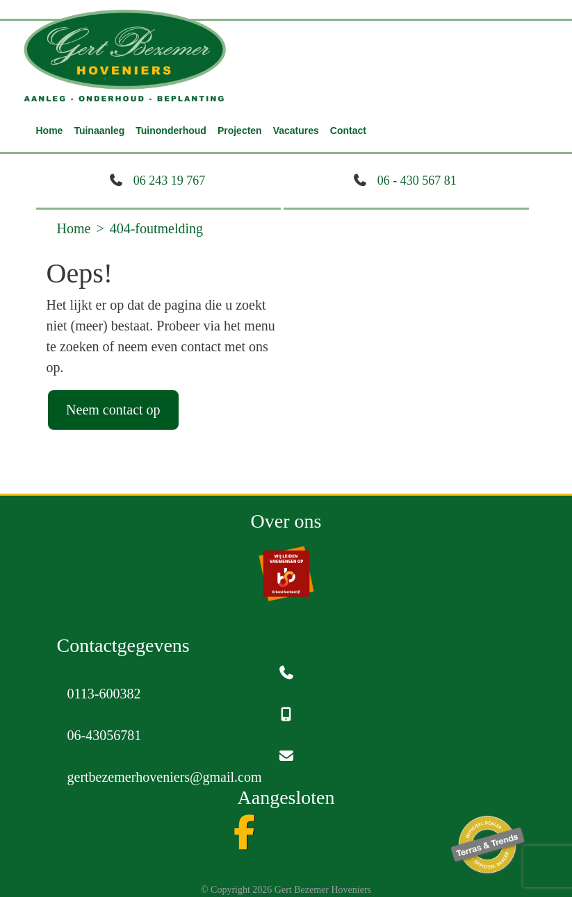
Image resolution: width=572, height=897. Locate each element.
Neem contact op (113, 409)
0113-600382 (104, 693)
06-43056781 (104, 735)
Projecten (240, 130)
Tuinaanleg (99, 130)
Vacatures (296, 130)
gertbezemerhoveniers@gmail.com (164, 777)
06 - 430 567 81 (417, 180)
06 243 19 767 (169, 180)
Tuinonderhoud (171, 130)
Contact (348, 130)
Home (49, 130)
